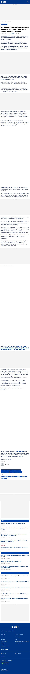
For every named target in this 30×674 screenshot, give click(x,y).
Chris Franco (12, 33)
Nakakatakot (24, 476)
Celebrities (2, 578)
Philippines (2, 543)
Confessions (3, 590)
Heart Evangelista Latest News (7, 470)
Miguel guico (3, 478)
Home (2, 21)
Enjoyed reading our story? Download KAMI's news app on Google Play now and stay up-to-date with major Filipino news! (15, 347)
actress (17, 376)
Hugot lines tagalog (5, 476)
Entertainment (7, 21)
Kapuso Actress (18, 470)
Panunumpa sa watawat (15, 476)
